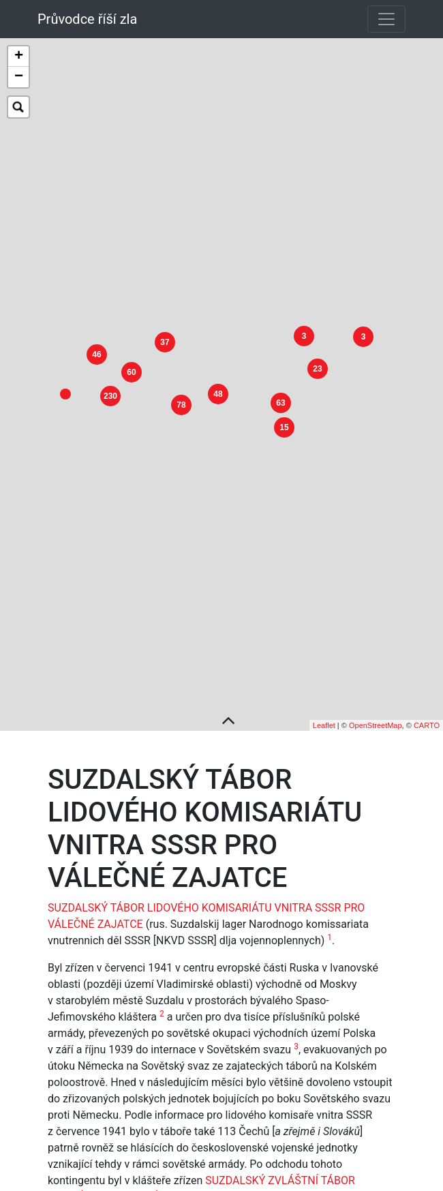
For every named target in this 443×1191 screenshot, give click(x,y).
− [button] (18, 77)
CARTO (427, 689)
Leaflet (324, 689)
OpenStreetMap (375, 689)
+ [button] (18, 56)
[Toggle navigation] (386, 19)
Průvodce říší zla (87, 19)
